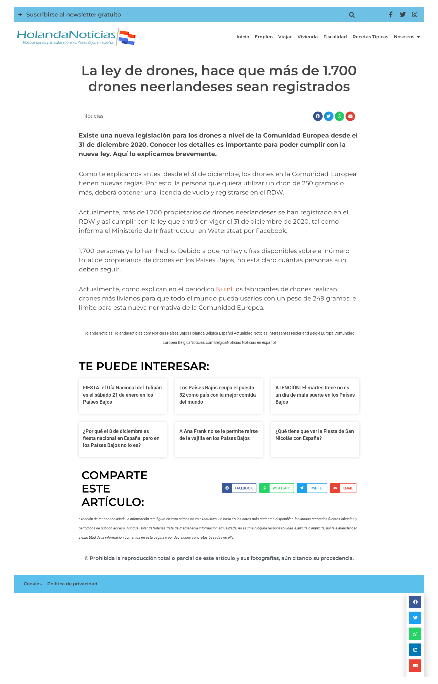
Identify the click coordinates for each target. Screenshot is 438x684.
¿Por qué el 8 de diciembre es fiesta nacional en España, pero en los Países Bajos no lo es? (121, 438)
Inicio (243, 36)
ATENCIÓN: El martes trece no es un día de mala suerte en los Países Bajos (315, 394)
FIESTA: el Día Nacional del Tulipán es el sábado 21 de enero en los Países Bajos (122, 394)
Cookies (33, 583)
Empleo (264, 36)
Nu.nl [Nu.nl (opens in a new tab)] (224, 289)
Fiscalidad (335, 36)
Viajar (285, 36)
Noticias (93, 116)
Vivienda (307, 36)
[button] (352, 15)
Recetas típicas (370, 36)
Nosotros (407, 37)
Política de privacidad (72, 583)
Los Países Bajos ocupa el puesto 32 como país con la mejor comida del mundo (217, 394)
